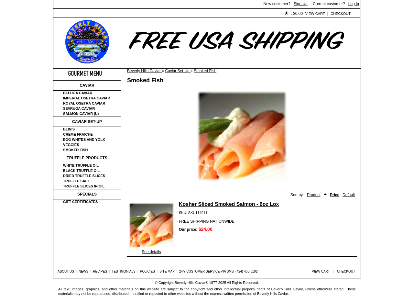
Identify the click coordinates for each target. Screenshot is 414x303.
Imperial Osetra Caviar (86, 98)
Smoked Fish (205, 71)
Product (313, 195)
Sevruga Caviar (79, 108)
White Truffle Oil (81, 165)
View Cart (315, 14)
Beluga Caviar (77, 93)
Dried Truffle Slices (84, 176)
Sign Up (301, 4)
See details (151, 252)
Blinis (69, 129)
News (83, 271)
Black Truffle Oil (81, 171)
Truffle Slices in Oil (83, 186)
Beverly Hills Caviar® (191, 283)
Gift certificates (80, 202)
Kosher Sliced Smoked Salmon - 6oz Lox (229, 204)
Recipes (100, 271)
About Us (89, 14)
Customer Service (127, 14)
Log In (353, 4)
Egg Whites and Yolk (84, 139)
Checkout (341, 14)
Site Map (167, 271)
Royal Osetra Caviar (84, 103)
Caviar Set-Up (178, 71)
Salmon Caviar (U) (81, 114)
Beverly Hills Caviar (144, 71)
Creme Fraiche (78, 134)
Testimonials (170, 14)
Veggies (71, 145)
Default (349, 195)
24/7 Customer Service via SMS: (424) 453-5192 (218, 271)
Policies (202, 14)
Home (64, 14)
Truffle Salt (76, 181)
